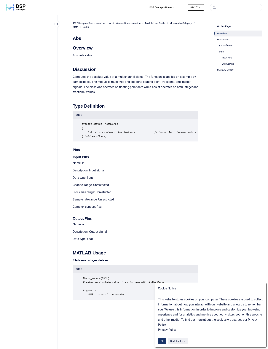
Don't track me (177, 341)
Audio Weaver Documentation (125, 23)
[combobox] (236, 7)
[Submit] (214, 7)
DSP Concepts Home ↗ (161, 7)
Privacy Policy (167, 330)
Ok (162, 341)
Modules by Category (181, 23)
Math (75, 27)
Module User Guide (155, 23)
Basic (86, 27)
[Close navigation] (57, 24)
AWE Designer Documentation (89, 23)
